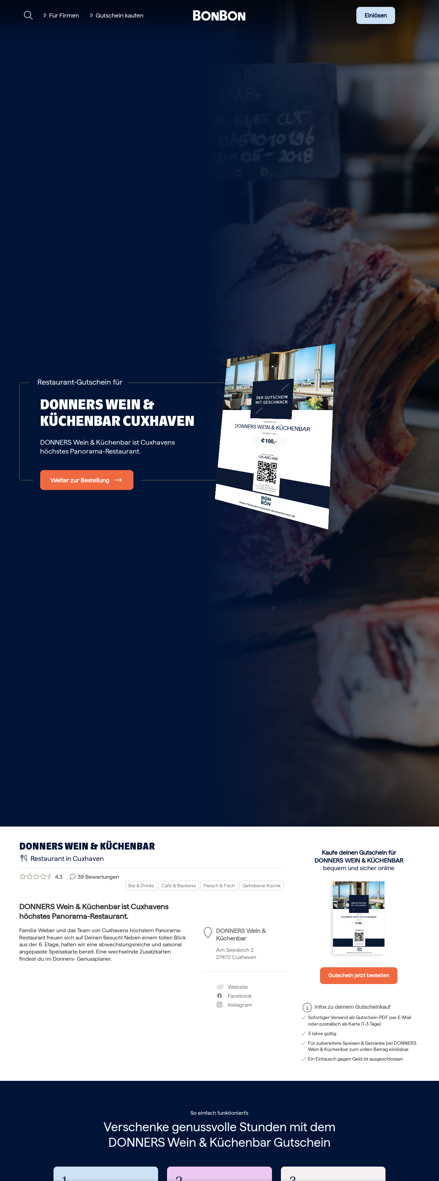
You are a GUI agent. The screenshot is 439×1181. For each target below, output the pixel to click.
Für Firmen (64, 15)
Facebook (234, 996)
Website (232, 987)
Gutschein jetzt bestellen (358, 975)
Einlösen (376, 15)
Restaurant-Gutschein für (79, 381)
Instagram (234, 1005)
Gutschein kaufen (119, 15)
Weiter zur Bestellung (79, 480)
